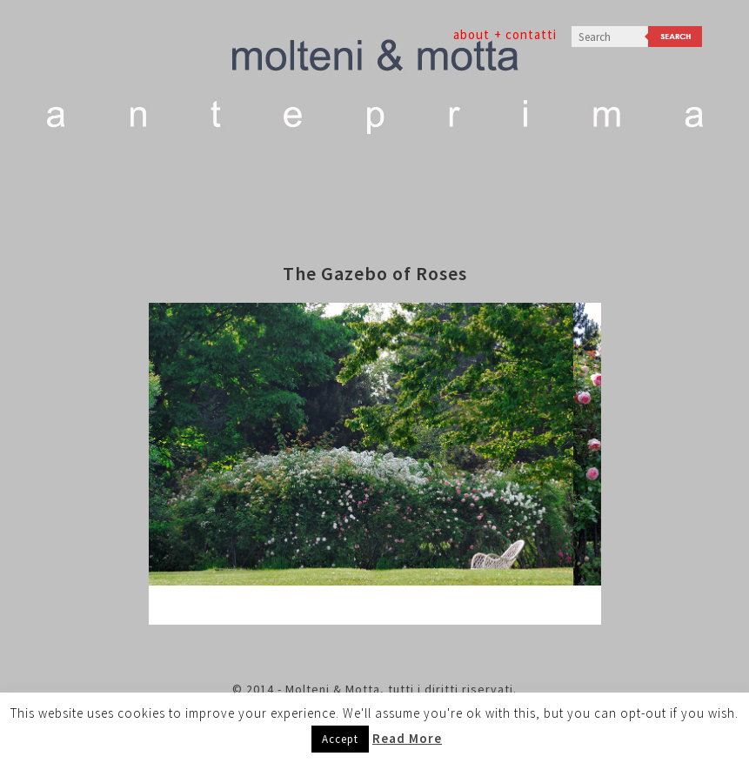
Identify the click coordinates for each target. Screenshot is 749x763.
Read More (407, 738)
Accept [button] (340, 739)
